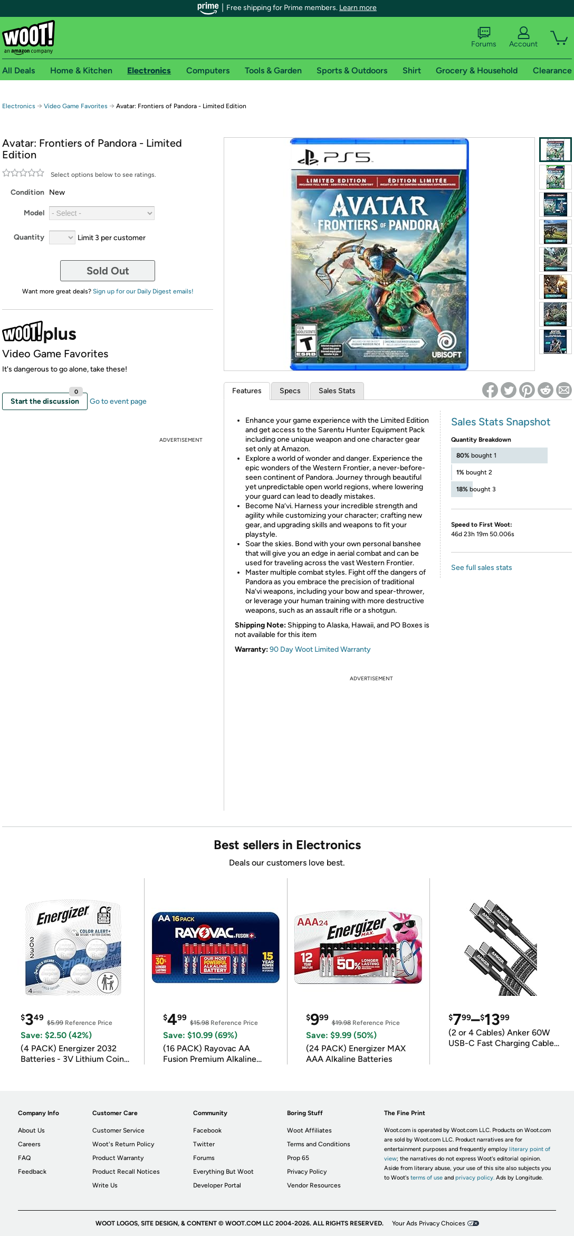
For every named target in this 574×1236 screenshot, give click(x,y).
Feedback (32, 1171)
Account (523, 37)
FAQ (24, 1158)
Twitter (204, 1144)
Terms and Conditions (318, 1144)
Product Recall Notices (126, 1171)
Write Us (105, 1185)
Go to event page (118, 401)
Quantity (29, 237)
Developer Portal (217, 1185)
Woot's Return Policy (123, 1144)
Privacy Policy (307, 1171)
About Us (31, 1130)
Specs (290, 390)
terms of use (426, 1177)
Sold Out (108, 270)
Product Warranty (118, 1158)
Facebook (207, 1130)
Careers (29, 1144)
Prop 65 (298, 1158)
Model (34, 212)
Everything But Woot (223, 1171)
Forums (483, 37)
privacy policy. (474, 1177)
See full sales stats (481, 567)
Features (247, 390)
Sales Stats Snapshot (501, 421)
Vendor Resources (314, 1185)
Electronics (18, 106)
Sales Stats (337, 390)
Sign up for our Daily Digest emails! (143, 291)
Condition (27, 192)
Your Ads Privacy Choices (428, 1223)
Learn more (358, 7)
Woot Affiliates (309, 1130)
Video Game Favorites (76, 106)
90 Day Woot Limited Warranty (320, 649)
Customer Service (118, 1130)
